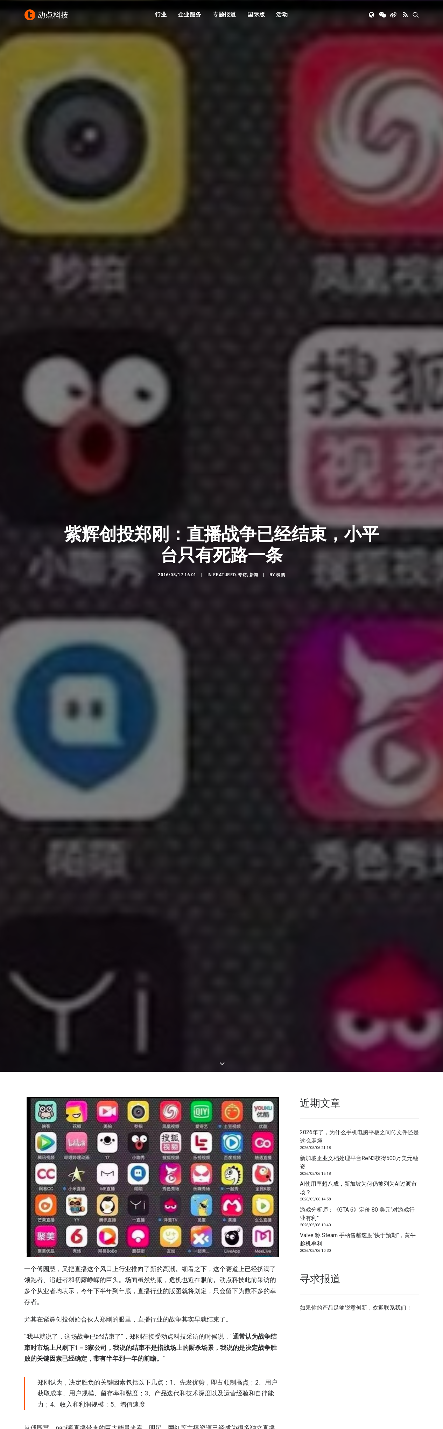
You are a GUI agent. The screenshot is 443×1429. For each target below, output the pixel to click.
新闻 (253, 571)
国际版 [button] (256, 15)
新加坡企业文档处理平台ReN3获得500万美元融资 (359, 1155)
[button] (372, 15)
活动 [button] (282, 15)
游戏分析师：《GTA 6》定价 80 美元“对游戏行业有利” (357, 1207)
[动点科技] (46, 15)
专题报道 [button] (224, 15)
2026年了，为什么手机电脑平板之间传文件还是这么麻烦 (359, 1129)
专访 (242, 571)
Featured (224, 571)
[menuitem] (161, 15)
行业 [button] (161, 15)
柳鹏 (280, 571)
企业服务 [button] (190, 15)
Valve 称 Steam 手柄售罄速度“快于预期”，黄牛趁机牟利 (358, 1232)
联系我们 (395, 1300)
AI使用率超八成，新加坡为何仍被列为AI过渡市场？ (358, 1181)
